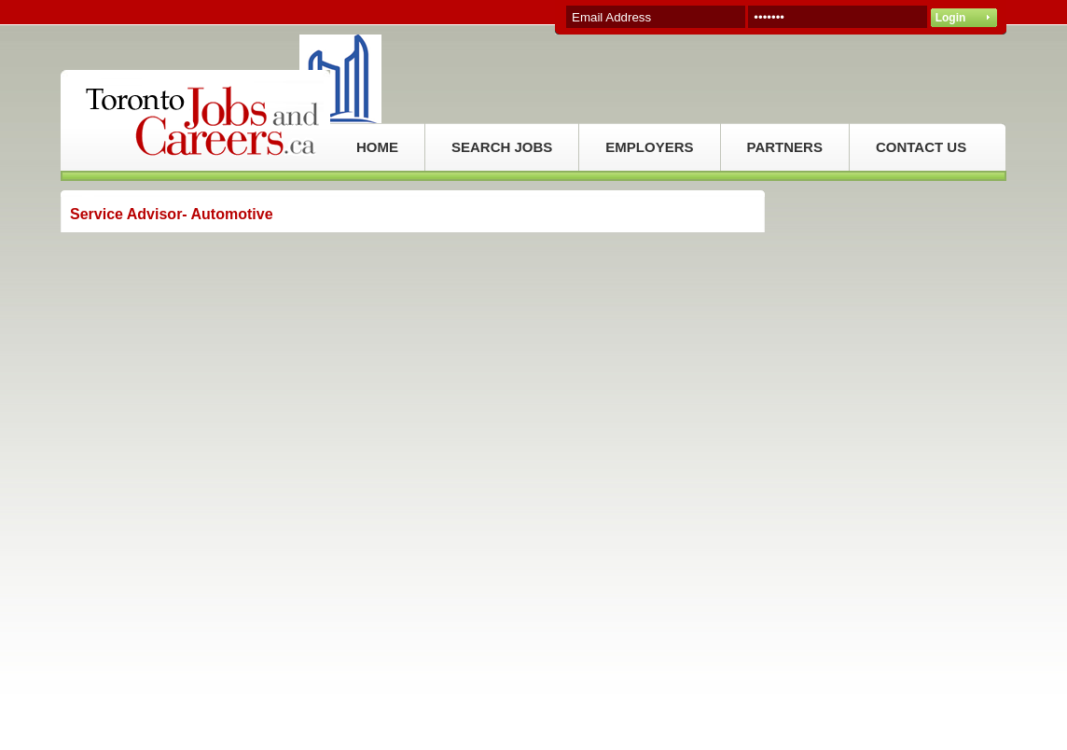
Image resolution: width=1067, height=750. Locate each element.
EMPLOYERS (649, 147)
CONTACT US (921, 147)
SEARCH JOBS (501, 147)
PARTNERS (785, 147)
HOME (377, 147)
